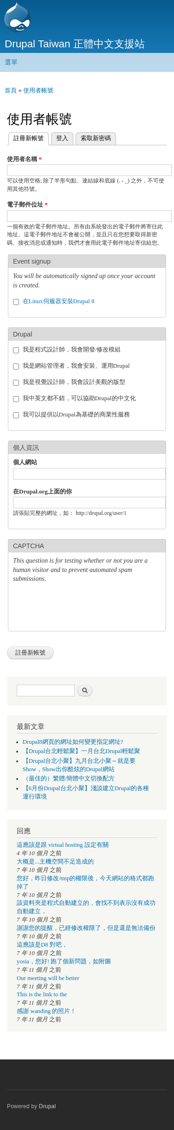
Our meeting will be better (48, 978)
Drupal (47, 1106)
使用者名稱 (24, 159)
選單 (11, 62)
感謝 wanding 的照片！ (46, 1011)
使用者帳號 (38, 90)
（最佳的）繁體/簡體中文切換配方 (69, 778)
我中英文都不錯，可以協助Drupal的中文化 (79, 398)
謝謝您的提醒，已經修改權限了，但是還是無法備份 (86, 928)
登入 (62, 138)
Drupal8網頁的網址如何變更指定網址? (73, 742)
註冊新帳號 (26, 137)
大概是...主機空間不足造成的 (55, 861)
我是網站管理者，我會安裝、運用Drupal (76, 365)
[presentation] (83, 608)
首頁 (11, 90)
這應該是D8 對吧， (42, 945)
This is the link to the (42, 994)
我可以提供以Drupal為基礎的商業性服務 (76, 414)
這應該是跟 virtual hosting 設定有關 (63, 845)
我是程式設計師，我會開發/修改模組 (72, 349)
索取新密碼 (96, 138)
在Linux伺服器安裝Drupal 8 (59, 301)
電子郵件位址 (27, 204)
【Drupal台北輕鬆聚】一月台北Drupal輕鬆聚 (81, 751)
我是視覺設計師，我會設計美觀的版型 (74, 381)
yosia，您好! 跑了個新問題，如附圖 (64, 961)
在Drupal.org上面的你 (42, 491)
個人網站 (25, 462)
